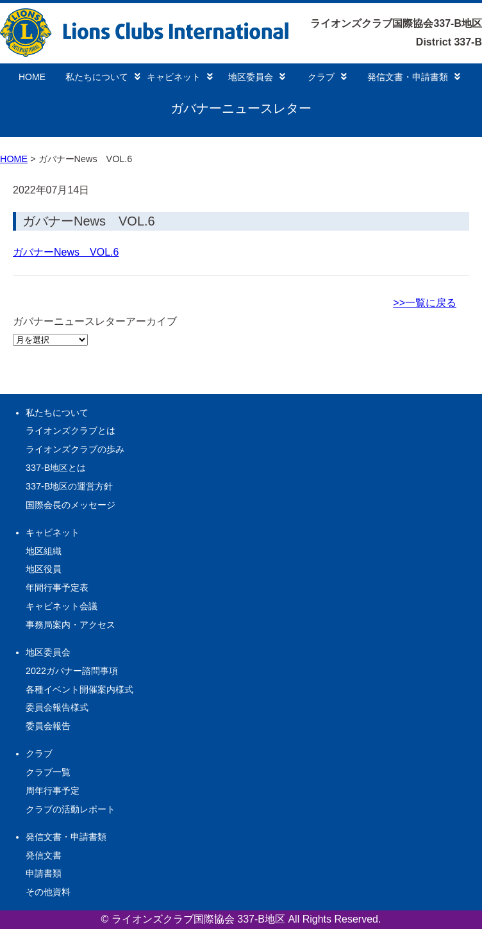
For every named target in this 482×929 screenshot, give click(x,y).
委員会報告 (48, 726)
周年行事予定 (52, 790)
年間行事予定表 (57, 587)
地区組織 (44, 551)
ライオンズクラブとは (70, 430)
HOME (32, 77)
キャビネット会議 (61, 606)
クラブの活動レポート (70, 809)
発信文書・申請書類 (413, 77)
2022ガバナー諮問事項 (72, 671)
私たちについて (102, 77)
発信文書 (44, 855)
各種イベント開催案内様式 (79, 689)
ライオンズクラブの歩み (75, 449)
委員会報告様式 (57, 707)
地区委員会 (256, 77)
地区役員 (44, 569)
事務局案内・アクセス (70, 625)
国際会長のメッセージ (70, 505)
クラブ (327, 77)
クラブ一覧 (48, 772)
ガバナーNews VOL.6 (88, 221)
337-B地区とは (56, 468)
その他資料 (48, 892)
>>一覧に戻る (424, 302)
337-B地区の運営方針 (69, 486)
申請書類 (44, 873)
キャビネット (180, 77)
